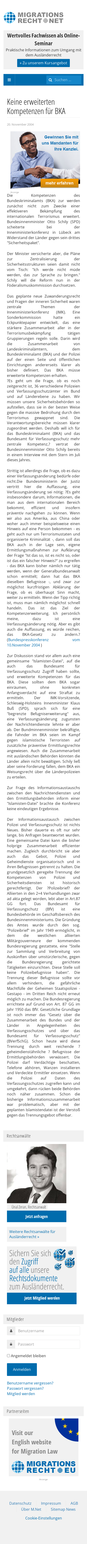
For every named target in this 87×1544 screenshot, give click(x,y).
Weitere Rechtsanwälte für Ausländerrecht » (32, 1234)
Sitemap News (63, 1509)
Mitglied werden (21, 1393)
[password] (47, 1344)
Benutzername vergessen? (30, 1383)
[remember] (8, 1355)
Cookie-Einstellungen (43, 1518)
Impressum (51, 1503)
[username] (47, 1330)
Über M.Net (31, 1509)
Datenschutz (20, 1503)
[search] (63, 79)
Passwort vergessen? (25, 1388)
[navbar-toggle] (9, 80)
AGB (74, 1503)
